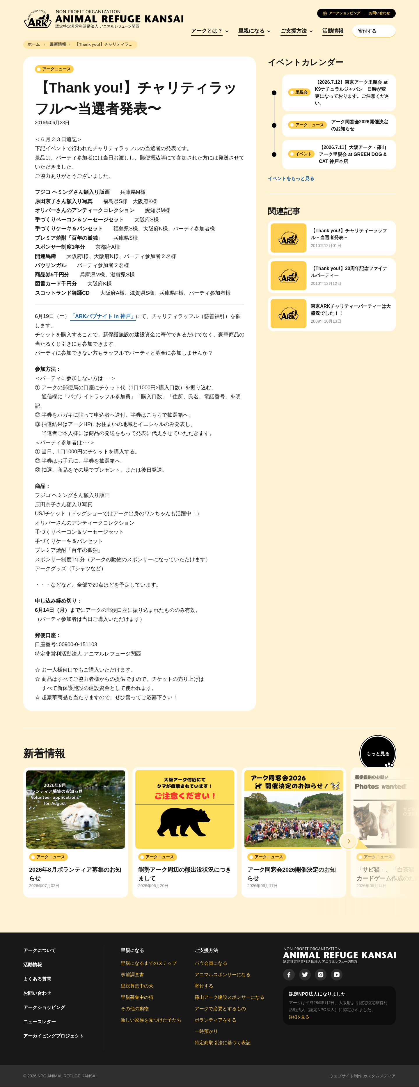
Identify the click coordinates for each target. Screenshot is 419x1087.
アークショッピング (44, 1007)
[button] (348, 841)
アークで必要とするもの (220, 1008)
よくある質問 (37, 979)
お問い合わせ (37, 993)
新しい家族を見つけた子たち (151, 1020)
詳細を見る (299, 1017)
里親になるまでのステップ (149, 963)
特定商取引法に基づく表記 (223, 1042)
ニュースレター (39, 1021)
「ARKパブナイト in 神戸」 (103, 316)
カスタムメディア (379, 1076)
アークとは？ (203, 31)
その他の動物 (135, 1008)
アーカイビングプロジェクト (53, 1036)
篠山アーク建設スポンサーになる (229, 997)
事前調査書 (132, 974)
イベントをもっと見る (291, 178)
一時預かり (206, 1031)
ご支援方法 (290, 31)
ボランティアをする (216, 1020)
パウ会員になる (211, 963)
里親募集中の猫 (137, 997)
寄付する (204, 986)
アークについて (39, 950)
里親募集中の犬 (137, 986)
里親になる (248, 31)
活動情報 (329, 31)
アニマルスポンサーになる (223, 974)
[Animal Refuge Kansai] (103, 19)
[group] (75, 833)
